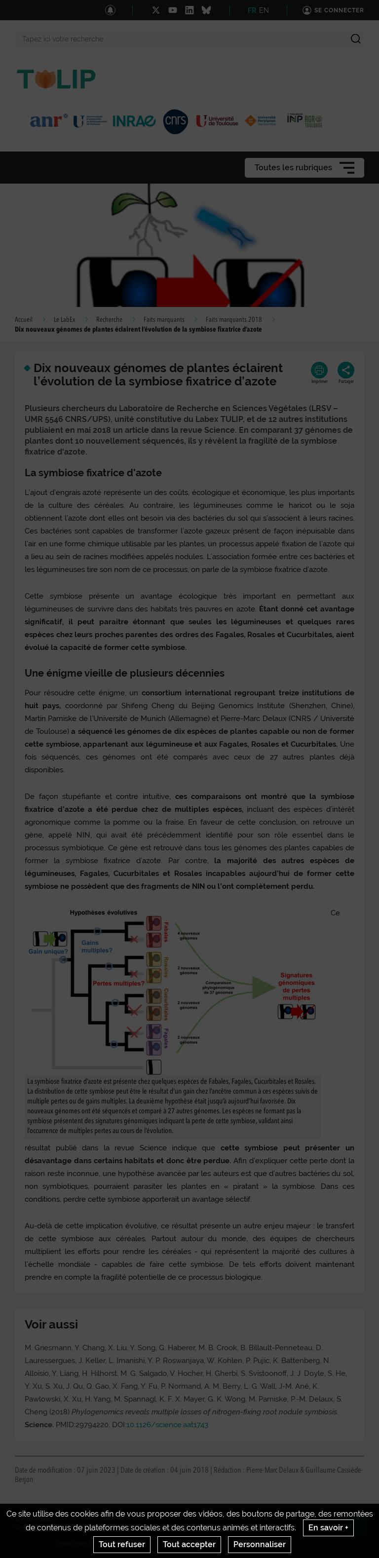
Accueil (24, 319)
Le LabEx (64, 319)
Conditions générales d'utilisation (178, 1527)
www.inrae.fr (75, 1543)
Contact (54, 1527)
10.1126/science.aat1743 (167, 1424)
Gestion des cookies (261, 1527)
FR (252, 10)
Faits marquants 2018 (234, 319)
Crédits (25, 1527)
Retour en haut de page (362, 1529)
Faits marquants (164, 319)
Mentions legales (98, 1527)
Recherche (109, 319)
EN (264, 10)
